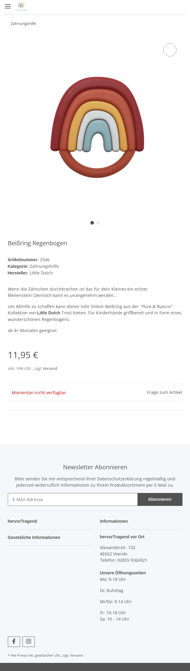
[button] (145, 7)
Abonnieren (160, 498)
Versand (50, 367)
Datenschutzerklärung (119, 477)
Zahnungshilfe (44, 266)
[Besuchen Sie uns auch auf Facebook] (14, 640)
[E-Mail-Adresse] (73, 498)
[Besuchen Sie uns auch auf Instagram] (29, 640)
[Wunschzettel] (168, 7)
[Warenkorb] (179, 7)
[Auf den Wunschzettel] (169, 49)
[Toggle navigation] (8, 4)
